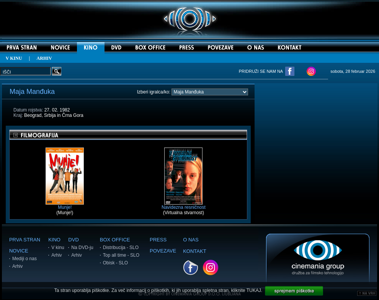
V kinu (57, 247)
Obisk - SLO (115, 263)
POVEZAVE (163, 251)
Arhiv (17, 266)
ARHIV (44, 58)
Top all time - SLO (121, 255)
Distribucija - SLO (121, 247)
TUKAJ (254, 290)
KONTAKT (194, 251)
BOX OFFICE (115, 240)
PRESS (158, 240)
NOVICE (18, 251)
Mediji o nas (24, 258)
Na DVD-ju (82, 247)
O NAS (190, 240)
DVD (73, 240)
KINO (54, 240)
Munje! (65, 205)
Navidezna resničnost (184, 205)
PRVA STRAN (24, 240)
